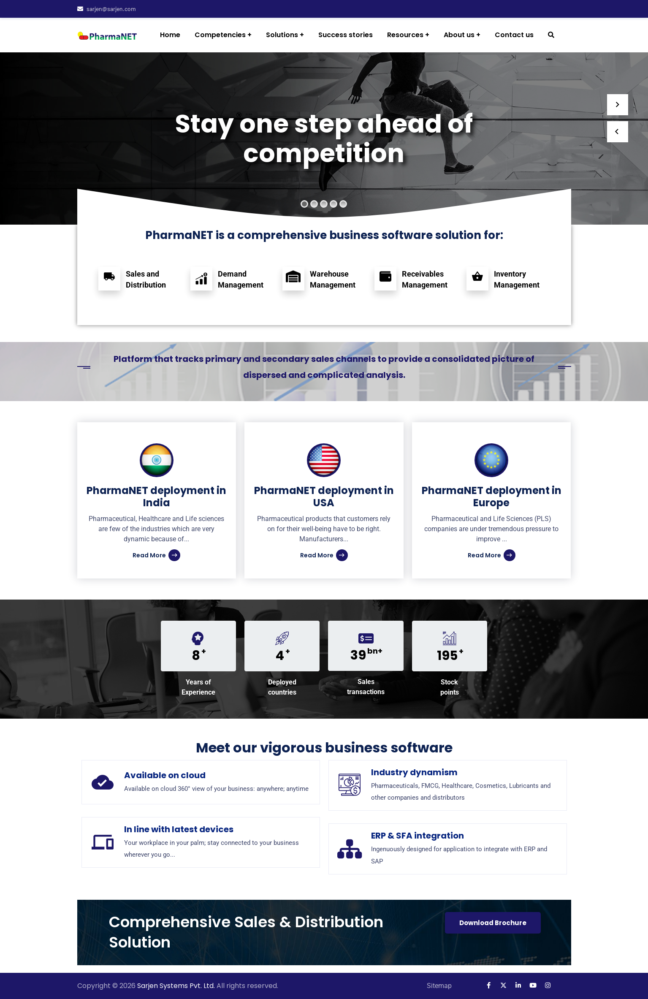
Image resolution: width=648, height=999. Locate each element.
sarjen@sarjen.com (106, 8)
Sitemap (439, 986)
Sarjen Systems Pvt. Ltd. (177, 986)
